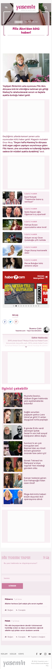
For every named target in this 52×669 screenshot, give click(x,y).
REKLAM (4, 654)
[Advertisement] (26, 172)
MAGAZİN (18, 22)
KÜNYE (21, 654)
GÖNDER (12, 586)
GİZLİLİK (13, 654)
